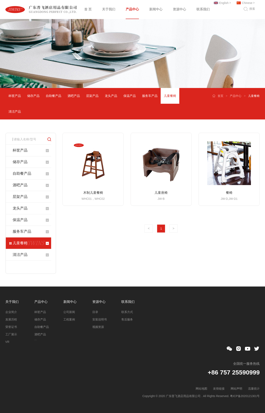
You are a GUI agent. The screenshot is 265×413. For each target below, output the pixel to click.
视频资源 (98, 327)
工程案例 (69, 319)
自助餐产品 (53, 96)
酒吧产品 (73, 96)
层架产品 (92, 96)
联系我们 (203, 9)
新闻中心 (156, 9)
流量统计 (254, 388)
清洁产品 (14, 111)
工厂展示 (11, 334)
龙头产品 (111, 96)
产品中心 (132, 9)
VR (7, 341)
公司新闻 (69, 312)
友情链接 (219, 388)
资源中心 (179, 9)
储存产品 (33, 96)
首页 (220, 96)
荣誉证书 (11, 327)
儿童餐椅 (170, 96)
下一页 (173, 228)
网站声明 (236, 388)
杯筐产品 (14, 96)
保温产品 (129, 96)
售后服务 (127, 319)
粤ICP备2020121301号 (245, 396)
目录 (95, 312)
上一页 (149, 228)
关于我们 (108, 9)
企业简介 (11, 312)
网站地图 (201, 388)
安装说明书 (99, 319)
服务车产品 (150, 96)
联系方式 (127, 312)
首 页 (88, 9)
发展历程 (11, 319)
